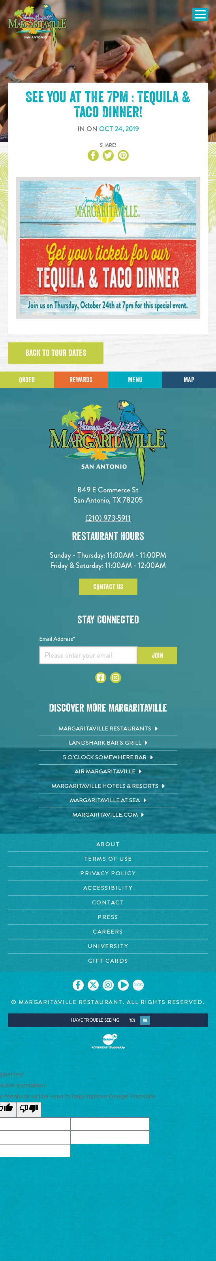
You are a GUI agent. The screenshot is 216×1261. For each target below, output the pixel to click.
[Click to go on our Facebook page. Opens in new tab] (78, 985)
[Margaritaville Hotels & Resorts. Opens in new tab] (108, 786)
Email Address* (57, 638)
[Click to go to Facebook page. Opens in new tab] (100, 677)
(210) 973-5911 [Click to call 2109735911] (108, 518)
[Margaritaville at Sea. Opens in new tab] (108, 800)
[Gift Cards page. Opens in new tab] (108, 961)
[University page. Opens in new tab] (108, 946)
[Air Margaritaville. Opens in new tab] (108, 772)
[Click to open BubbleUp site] (108, 1041)
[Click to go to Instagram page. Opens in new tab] (115, 677)
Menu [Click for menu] (135, 379)
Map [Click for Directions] (189, 379)
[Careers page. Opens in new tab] (108, 932)
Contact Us (108, 586)
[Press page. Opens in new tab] (108, 917)
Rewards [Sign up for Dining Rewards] (80, 379)
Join (157, 655)
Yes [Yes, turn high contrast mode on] (132, 1020)
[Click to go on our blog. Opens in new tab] (138, 985)
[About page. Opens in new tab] (108, 844)
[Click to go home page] (37, 25)
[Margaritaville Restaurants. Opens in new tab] (108, 729)
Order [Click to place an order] (27, 379)
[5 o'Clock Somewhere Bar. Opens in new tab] (108, 758)
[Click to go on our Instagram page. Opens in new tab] (108, 985)
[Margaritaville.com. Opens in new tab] (108, 815)
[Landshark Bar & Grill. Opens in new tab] (108, 743)
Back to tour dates (55, 353)
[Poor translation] (28, 1109)
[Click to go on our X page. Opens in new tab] (93, 985)
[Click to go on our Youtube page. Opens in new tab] (123, 985)
